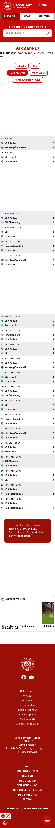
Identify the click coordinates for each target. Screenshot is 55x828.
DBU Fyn (27, 776)
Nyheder (27, 696)
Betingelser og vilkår (27, 724)
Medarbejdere (27, 705)
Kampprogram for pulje (27, 80)
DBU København (28, 785)
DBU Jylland (27, 780)
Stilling (22, 66)
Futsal (27, 799)
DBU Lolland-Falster (27, 790)
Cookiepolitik (27, 719)
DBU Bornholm (27, 771)
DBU (27, 766)
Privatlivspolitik (27, 714)
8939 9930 (23, 536)
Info (35, 66)
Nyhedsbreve (27, 691)
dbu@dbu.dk (29, 752)
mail (34, 532)
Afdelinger (27, 700)
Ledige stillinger (27, 710)
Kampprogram (17, 73)
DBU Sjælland (27, 795)
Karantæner (38, 73)
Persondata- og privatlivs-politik (28, 809)
